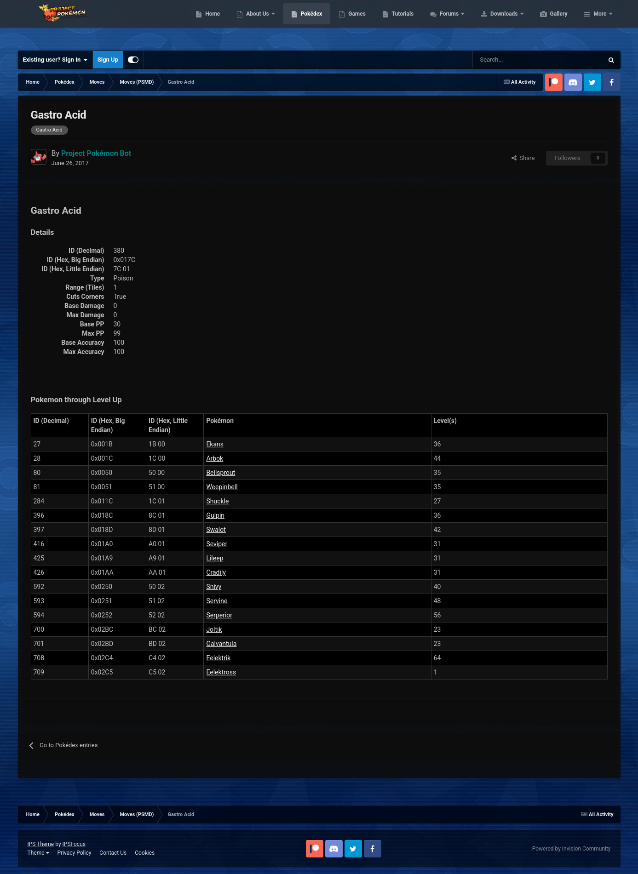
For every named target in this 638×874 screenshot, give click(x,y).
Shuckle (217, 501)
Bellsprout (220, 472)
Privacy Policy (74, 853)
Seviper (216, 544)
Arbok (214, 458)
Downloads (548, 23)
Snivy (213, 586)
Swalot (215, 529)
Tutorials (446, 23)
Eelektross (221, 672)
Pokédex (355, 23)
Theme (38, 853)
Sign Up (108, 59)
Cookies (145, 853)
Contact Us (112, 853)
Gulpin (215, 515)
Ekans (215, 444)
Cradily (216, 572)
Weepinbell (221, 487)
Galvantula (221, 643)
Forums (493, 23)
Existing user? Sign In (55, 60)
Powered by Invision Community (571, 848)
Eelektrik (218, 658)
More (600, 23)
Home (256, 23)
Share (523, 157)
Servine (216, 601)
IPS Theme (41, 844)
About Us (301, 23)
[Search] (505, 60)
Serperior (219, 615)
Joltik (214, 629)
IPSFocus (74, 844)
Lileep (214, 558)
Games (400, 23)
